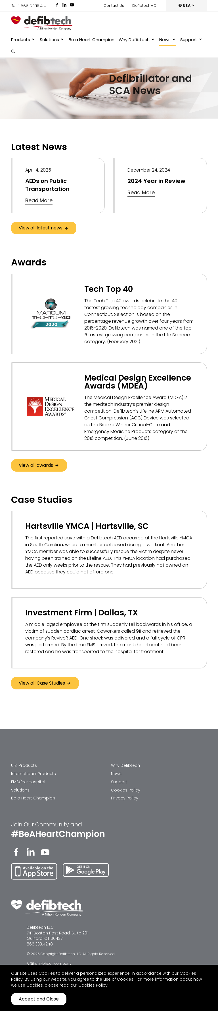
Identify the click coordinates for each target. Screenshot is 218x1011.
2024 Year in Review (156, 181)
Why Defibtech (137, 40)
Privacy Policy (124, 798)
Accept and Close (39, 999)
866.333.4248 (40, 944)
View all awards (39, 465)
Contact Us (114, 5)
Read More (39, 200)
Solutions (52, 40)
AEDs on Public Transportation (47, 185)
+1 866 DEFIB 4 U (28, 6)
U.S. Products (24, 765)
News (167, 40)
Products (23, 40)
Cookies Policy (125, 790)
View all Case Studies (45, 683)
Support (191, 40)
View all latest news (44, 228)
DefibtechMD (144, 5)
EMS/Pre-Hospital (28, 782)
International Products (33, 773)
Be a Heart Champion (91, 40)
